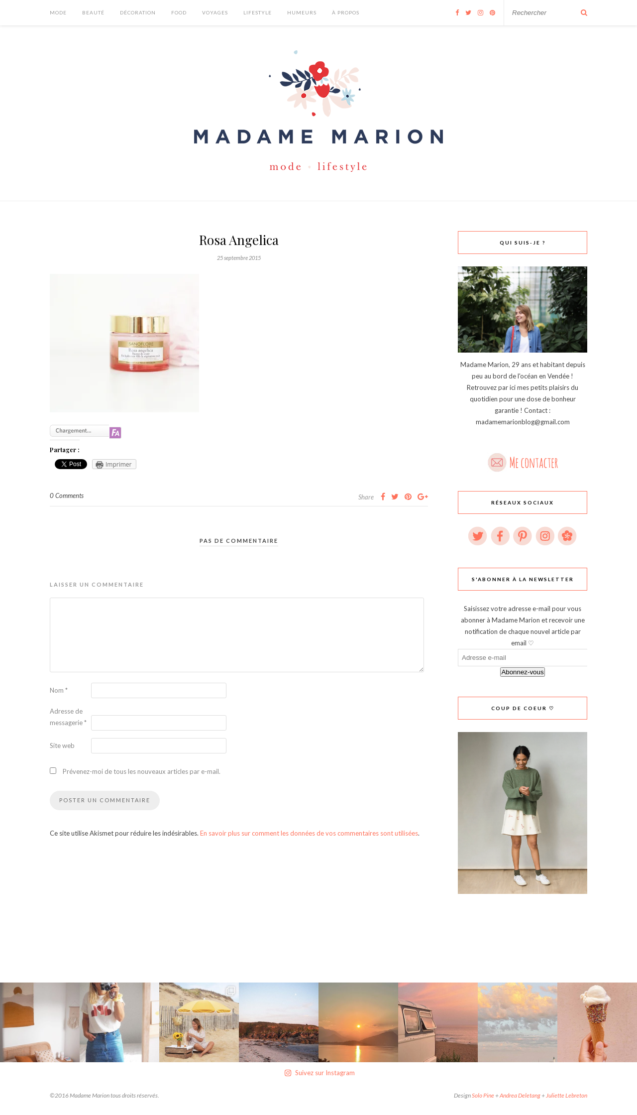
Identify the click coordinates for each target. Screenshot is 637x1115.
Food (179, 12)
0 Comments (67, 495)
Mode (58, 12)
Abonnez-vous (522, 672)
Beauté (93, 12)
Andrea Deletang (520, 1095)
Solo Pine (483, 1095)
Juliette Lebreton (566, 1095)
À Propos (345, 12)
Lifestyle (257, 12)
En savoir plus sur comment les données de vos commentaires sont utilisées (309, 833)
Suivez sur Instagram (319, 1073)
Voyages (215, 12)
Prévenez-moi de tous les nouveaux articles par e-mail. (141, 771)
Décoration (138, 12)
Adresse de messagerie (68, 717)
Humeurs (302, 12)
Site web (62, 745)
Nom (59, 690)
